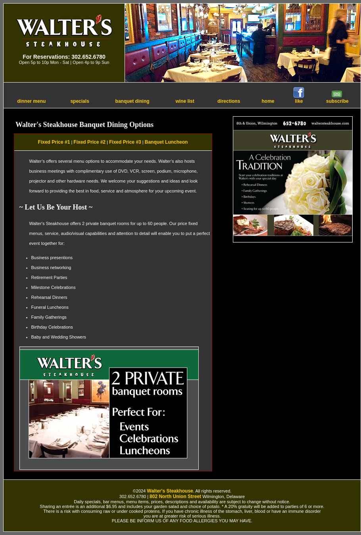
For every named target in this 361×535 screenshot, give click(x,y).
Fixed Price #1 (54, 142)
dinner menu (31, 101)
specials (79, 101)
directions (228, 101)
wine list (184, 101)
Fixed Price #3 (125, 142)
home (268, 101)
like (299, 99)
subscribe (337, 99)
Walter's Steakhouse (170, 491)
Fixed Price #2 (89, 142)
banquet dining (132, 101)
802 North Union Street (175, 496)
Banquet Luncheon (166, 142)
